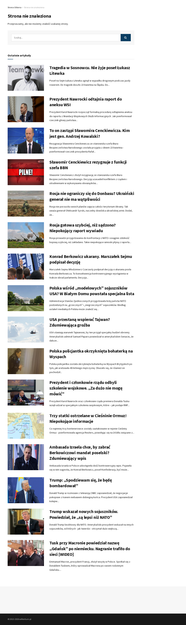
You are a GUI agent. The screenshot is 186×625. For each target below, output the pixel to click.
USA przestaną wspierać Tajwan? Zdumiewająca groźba (79, 322)
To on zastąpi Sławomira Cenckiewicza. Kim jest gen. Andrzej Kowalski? (89, 133)
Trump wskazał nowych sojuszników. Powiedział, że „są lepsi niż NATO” (83, 514)
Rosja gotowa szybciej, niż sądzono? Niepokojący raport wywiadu (82, 227)
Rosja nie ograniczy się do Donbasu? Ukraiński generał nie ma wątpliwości (91, 196)
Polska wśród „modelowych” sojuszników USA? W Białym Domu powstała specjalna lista (91, 290)
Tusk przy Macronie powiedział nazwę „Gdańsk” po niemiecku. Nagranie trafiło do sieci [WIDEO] (89, 548)
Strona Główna (14, 7)
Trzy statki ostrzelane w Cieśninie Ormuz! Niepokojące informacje (87, 418)
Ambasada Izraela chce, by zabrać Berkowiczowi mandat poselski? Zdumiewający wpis (79, 452)
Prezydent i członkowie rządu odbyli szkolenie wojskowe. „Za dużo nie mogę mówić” (85, 388)
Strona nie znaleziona (34, 7)
